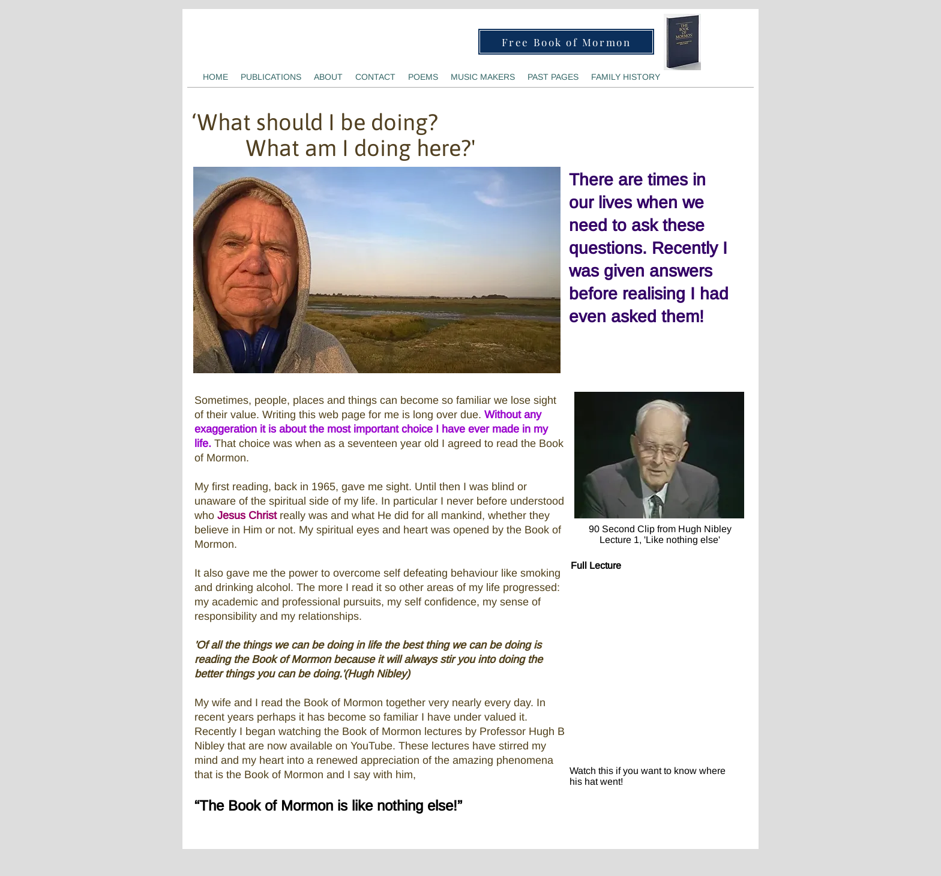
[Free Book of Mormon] (566, 41)
